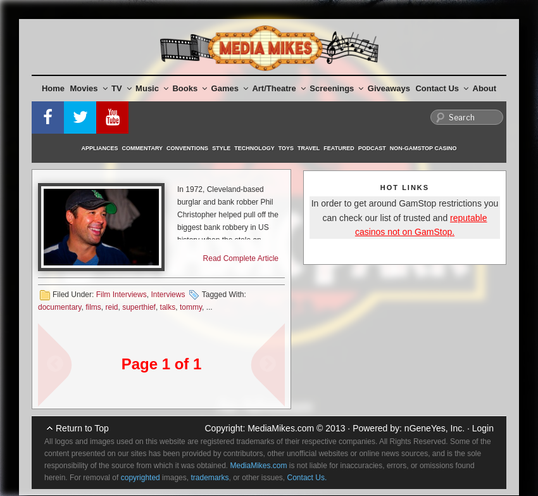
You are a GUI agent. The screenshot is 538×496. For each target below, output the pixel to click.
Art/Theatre (278, 88)
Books (189, 88)
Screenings (336, 88)
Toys (286, 148)
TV (121, 88)
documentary (59, 307)
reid (112, 307)
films (93, 307)
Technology (254, 148)
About (485, 88)
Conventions (187, 148)
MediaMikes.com (280, 428)
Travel (308, 148)
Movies (89, 88)
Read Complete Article (240, 258)
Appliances (100, 148)
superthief (139, 307)
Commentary (142, 148)
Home (53, 88)
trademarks (209, 477)
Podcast (372, 148)
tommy (191, 307)
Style (221, 148)
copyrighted (140, 477)
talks (168, 307)
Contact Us (441, 88)
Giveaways (389, 88)
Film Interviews (121, 294)
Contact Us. (307, 477)
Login (483, 428)
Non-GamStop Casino (423, 148)
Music (151, 88)
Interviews (168, 294)
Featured (338, 148)
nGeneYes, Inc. (434, 428)
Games (229, 88)
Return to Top (82, 428)
